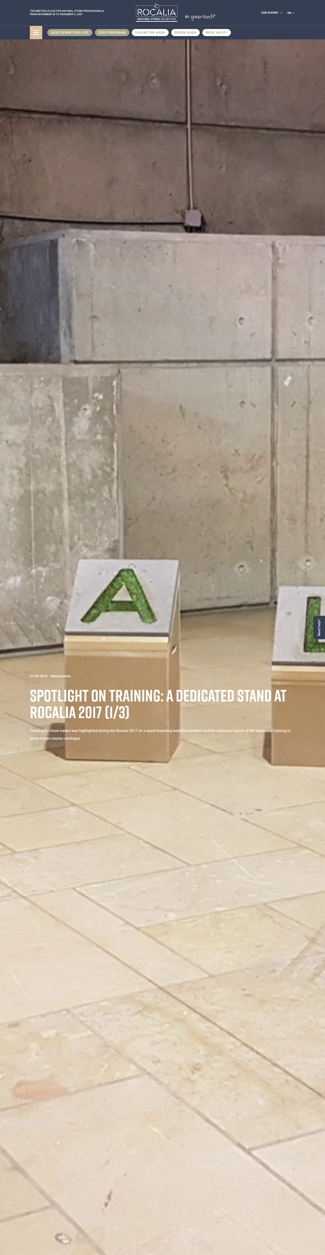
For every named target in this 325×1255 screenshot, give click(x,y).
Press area (185, 32)
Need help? (216, 32)
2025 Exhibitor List (70, 32)
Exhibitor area (150, 32)
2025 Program (112, 32)
